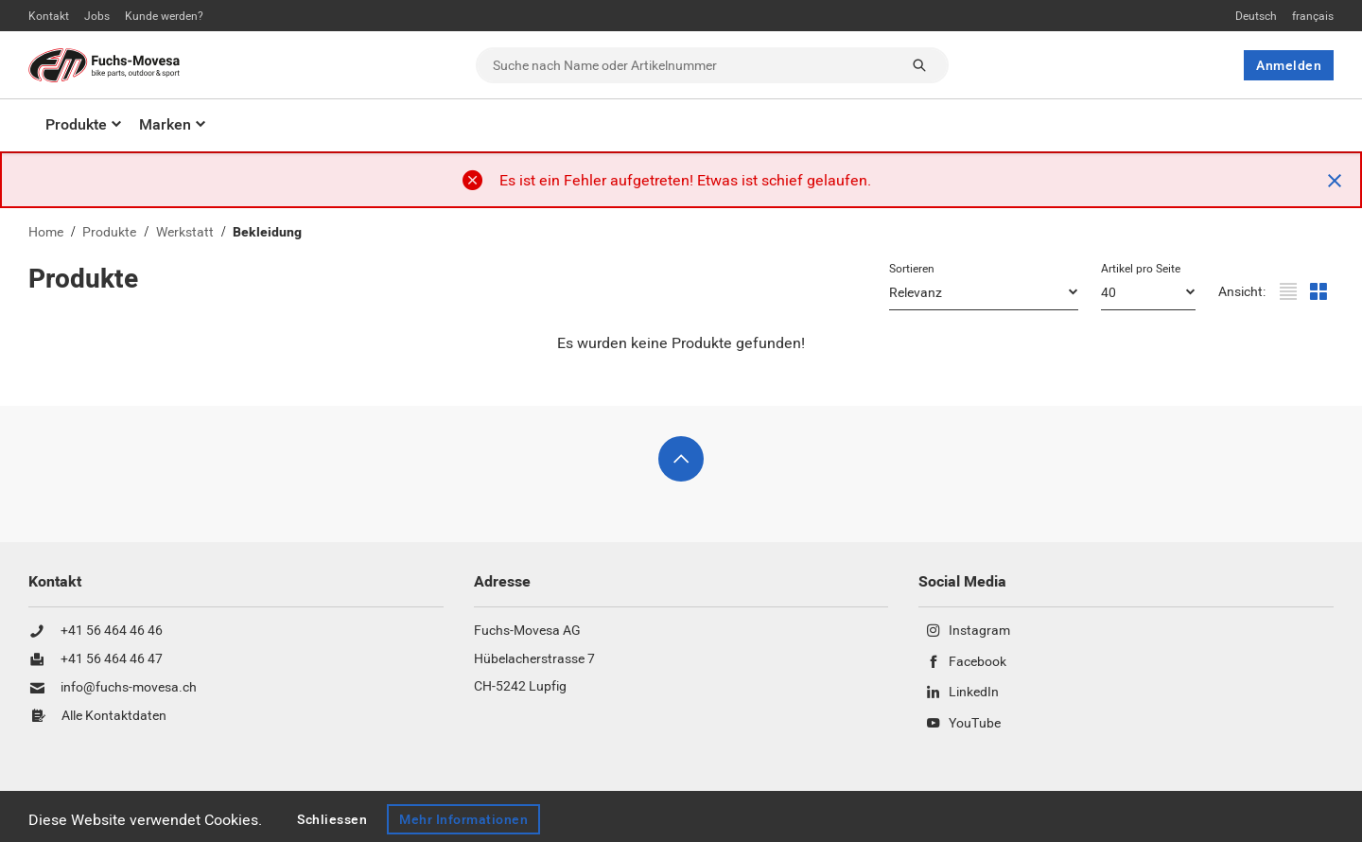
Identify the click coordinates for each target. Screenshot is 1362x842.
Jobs (97, 16)
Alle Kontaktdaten (113, 716)
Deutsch (1256, 16)
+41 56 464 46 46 (112, 631)
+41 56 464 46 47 (112, 659)
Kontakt (48, 16)
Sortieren (911, 268)
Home (45, 232)
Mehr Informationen (463, 819)
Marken (165, 124)
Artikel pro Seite (1140, 268)
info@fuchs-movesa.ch (129, 687)
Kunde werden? (164, 16)
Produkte (76, 124)
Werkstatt (185, 232)
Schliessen (332, 819)
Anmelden (1288, 65)
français (1313, 16)
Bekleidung (267, 232)
